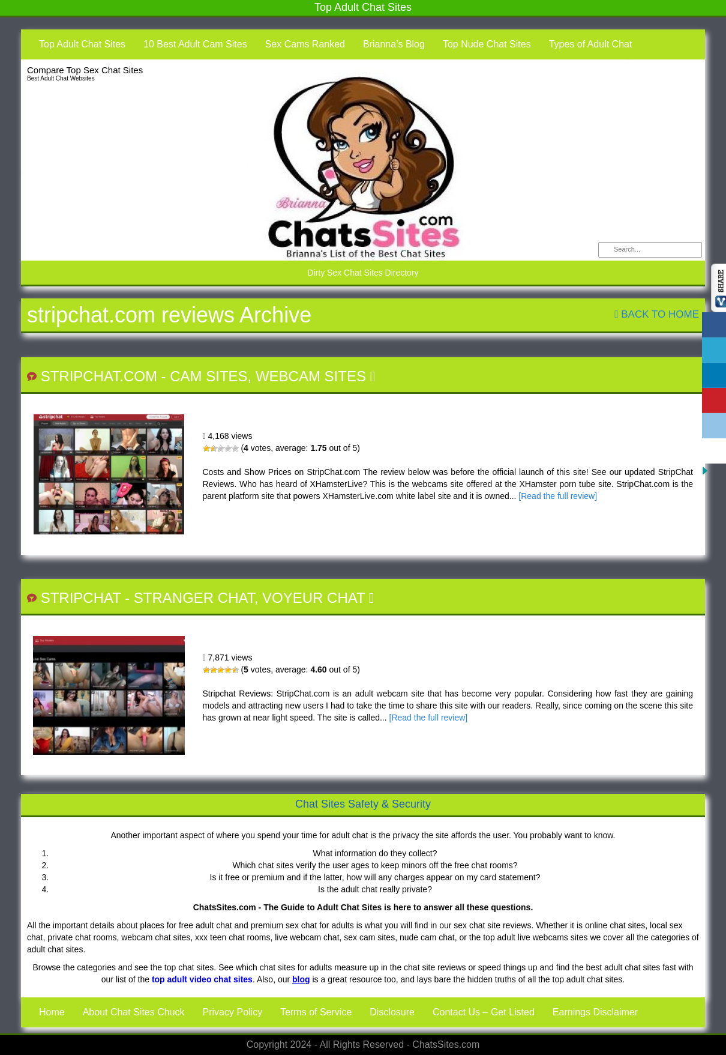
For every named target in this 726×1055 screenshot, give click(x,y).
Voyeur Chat (313, 598)
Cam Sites (208, 376)
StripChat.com (99, 376)
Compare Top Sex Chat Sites (85, 70)
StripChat (81, 598)
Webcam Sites (311, 376)
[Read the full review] (557, 496)
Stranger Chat (194, 598)
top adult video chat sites (202, 979)
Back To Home (656, 314)
